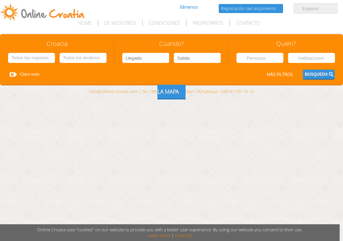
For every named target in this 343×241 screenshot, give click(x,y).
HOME (85, 23)
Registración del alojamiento (248, 8)
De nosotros (120, 23)
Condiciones (164, 23)
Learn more (159, 235)
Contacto (248, 23)
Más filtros (280, 74)
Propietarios (208, 23)
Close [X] (183, 235)
